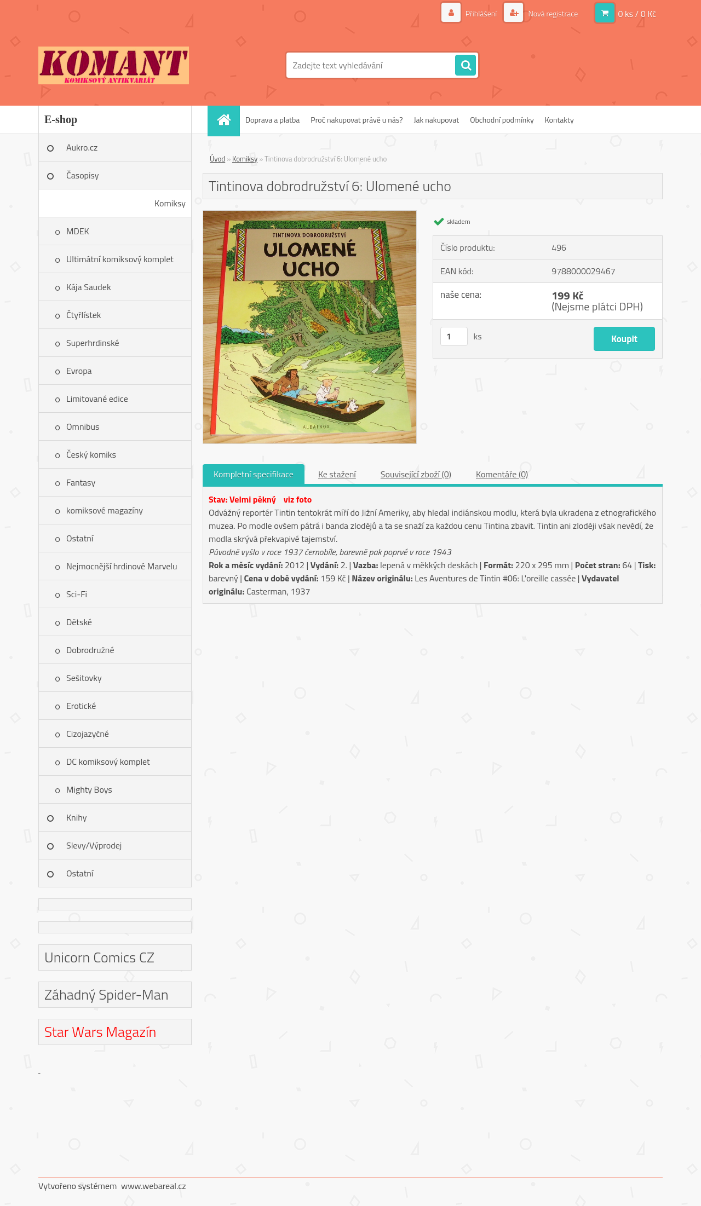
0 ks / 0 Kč (637, 13)
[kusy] (454, 336)
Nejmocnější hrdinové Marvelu (121, 566)
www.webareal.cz (153, 1185)
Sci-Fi (76, 594)
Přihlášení (481, 13)
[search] (465, 65)
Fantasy (80, 482)
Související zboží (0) (416, 474)
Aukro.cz (81, 147)
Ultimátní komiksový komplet (120, 259)
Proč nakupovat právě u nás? (357, 119)
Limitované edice (97, 398)
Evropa (79, 370)
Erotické (81, 705)
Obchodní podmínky (502, 119)
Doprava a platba (272, 119)
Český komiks (91, 454)
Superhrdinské (92, 342)
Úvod (217, 158)
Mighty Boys (89, 789)
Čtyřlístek (83, 314)
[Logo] (113, 65)
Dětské (79, 621)
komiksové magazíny (104, 510)
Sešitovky (84, 677)
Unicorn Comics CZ (99, 957)
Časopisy (82, 175)
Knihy (76, 817)
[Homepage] (227, 120)
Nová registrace (552, 13)
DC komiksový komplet (108, 761)
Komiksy (170, 203)
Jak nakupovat (436, 119)
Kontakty (559, 119)
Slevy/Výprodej (94, 845)
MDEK (77, 231)
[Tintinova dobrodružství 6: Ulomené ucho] (309, 215)
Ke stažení (337, 474)
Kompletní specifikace (254, 474)
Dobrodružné (90, 649)
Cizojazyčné (87, 733)
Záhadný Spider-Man (106, 994)
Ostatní (79, 538)
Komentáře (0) (502, 474)
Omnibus (82, 426)
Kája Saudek (88, 286)
